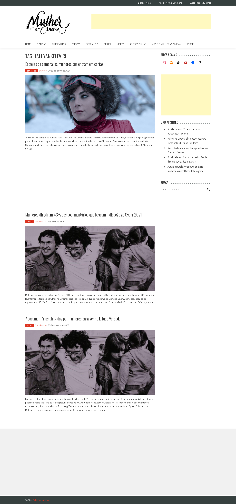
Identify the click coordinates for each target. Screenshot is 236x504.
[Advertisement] (151, 21)
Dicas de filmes (144, 3)
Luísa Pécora (40, 221)
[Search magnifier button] (208, 189)
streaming (92, 44)
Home (28, 44)
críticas (76, 44)
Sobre (190, 44)
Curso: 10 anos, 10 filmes (200, 3)
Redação (42, 70)
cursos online (138, 44)
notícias (41, 44)
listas (29, 325)
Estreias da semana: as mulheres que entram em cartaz (64, 64)
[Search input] (184, 189)
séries (107, 44)
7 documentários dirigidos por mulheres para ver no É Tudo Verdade (72, 318)
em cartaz (31, 70)
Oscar (29, 221)
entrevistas (59, 44)
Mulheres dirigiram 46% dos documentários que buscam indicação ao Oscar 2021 (83, 214)
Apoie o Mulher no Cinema (170, 3)
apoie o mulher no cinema (166, 44)
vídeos (120, 44)
